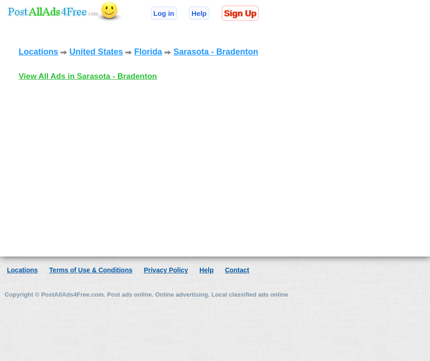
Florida (148, 51)
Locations (38, 51)
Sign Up (240, 13)
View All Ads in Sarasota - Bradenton (88, 76)
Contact (237, 270)
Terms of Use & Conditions (91, 270)
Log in (163, 13)
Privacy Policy (166, 270)
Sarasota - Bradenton (215, 51)
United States (96, 51)
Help (199, 13)
